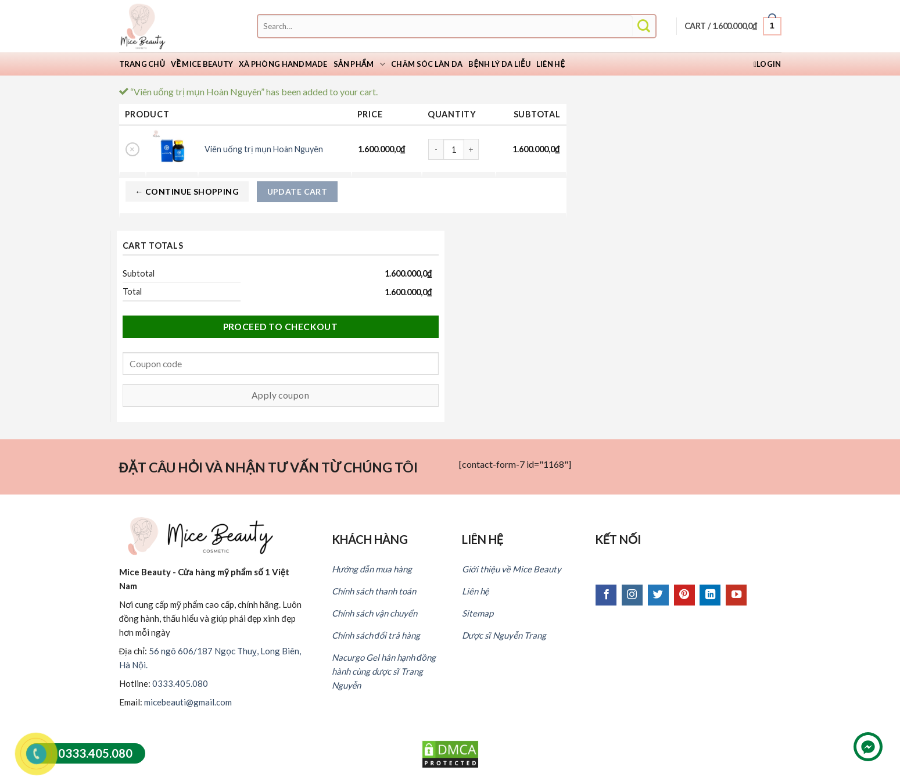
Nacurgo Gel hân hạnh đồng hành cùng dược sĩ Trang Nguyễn (384, 671)
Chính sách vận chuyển (374, 613)
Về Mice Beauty (202, 64)
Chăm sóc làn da (426, 64)
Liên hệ (550, 64)
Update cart (297, 191)
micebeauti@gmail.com (188, 702)
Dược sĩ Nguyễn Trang (504, 635)
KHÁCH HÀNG (370, 539)
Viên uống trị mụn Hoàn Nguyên (264, 149)
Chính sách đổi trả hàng (376, 635)
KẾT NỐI (618, 539)
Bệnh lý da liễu (499, 64)
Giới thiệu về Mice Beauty (511, 569)
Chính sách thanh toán (374, 591)
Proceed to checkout (280, 326)
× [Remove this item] (132, 149)
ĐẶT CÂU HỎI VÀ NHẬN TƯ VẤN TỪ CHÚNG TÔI (268, 467)
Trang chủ (142, 64)
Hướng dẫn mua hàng (372, 569)
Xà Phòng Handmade (283, 64)
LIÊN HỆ (483, 539)
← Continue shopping (187, 191)
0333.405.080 (180, 683)
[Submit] (644, 26)
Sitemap (477, 613)
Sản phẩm (360, 64)
